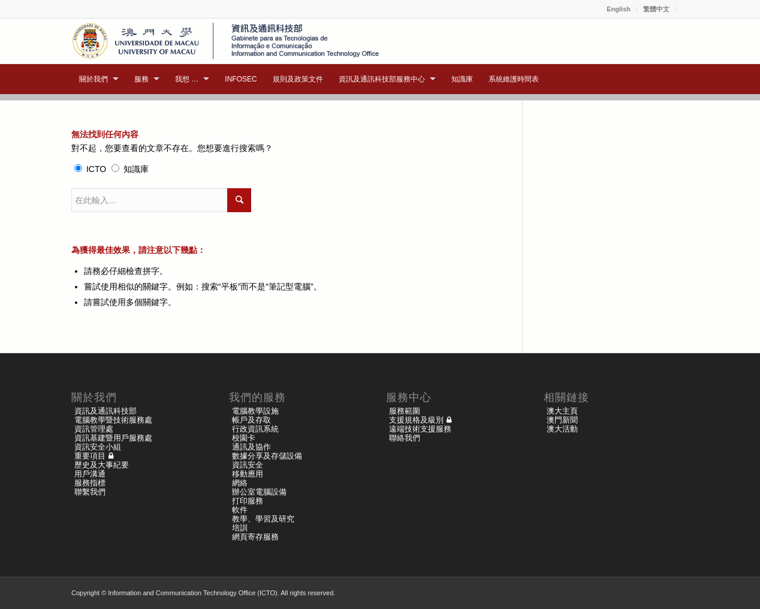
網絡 (240, 482)
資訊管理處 (93, 428)
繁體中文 (656, 9)
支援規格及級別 (416, 419)
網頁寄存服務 (255, 536)
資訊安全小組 (97, 446)
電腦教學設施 (255, 410)
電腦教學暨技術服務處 (113, 419)
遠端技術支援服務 (420, 428)
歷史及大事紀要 (101, 464)
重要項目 (89, 455)
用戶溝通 (89, 473)
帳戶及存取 (251, 419)
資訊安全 (247, 464)
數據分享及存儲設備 (267, 455)
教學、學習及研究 (263, 518)
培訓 (240, 527)
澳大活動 (562, 428)
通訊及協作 (251, 446)
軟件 (240, 509)
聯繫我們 (89, 491)
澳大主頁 (562, 410)
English (619, 9)
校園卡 (243, 437)
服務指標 (89, 482)
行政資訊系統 (255, 428)
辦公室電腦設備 (259, 491)
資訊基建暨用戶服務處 (113, 437)
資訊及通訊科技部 (105, 410)
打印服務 (247, 500)
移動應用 (247, 473)
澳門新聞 (562, 419)
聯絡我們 (404, 437)
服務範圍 (404, 410)
